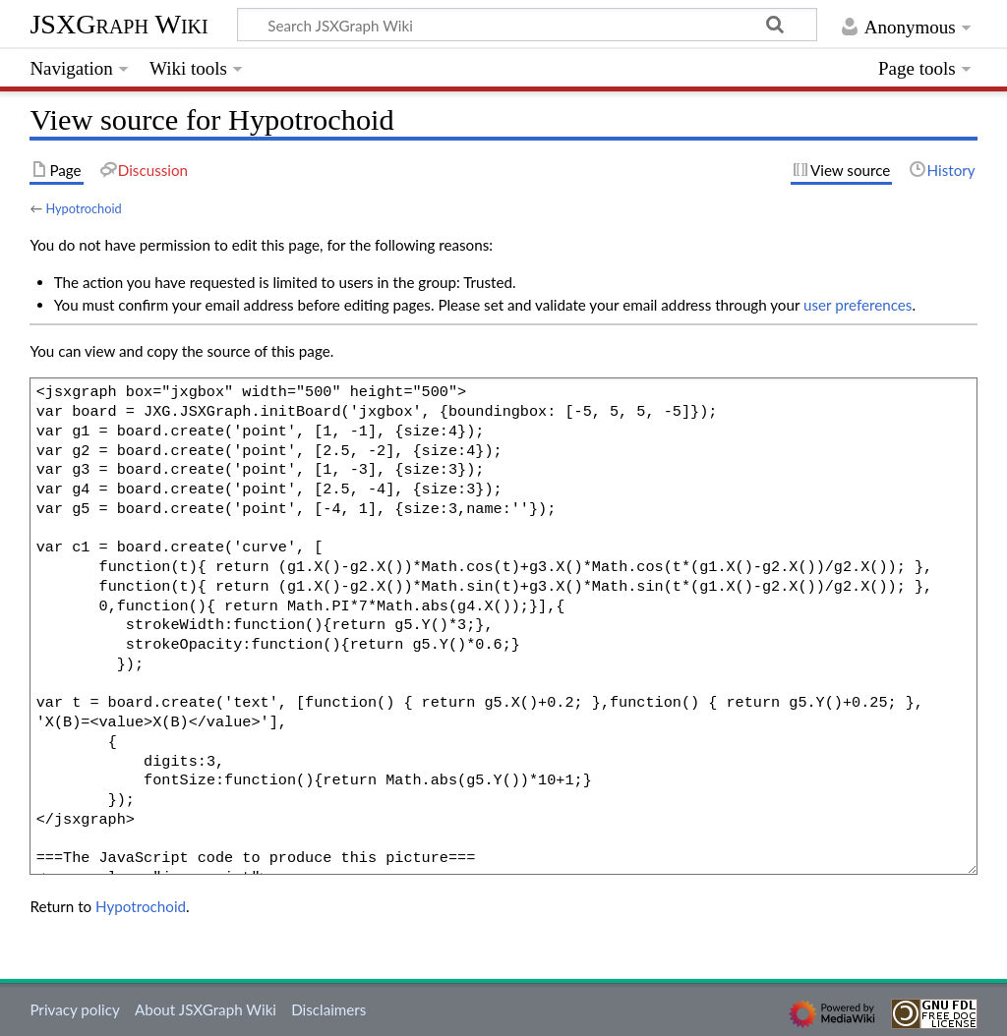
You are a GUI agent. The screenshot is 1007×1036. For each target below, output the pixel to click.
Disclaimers (328, 1009)
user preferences (857, 305)
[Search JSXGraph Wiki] (527, 24)
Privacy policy (74, 1009)
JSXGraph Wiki (118, 24)
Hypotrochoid (83, 208)
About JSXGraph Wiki (205, 1009)
